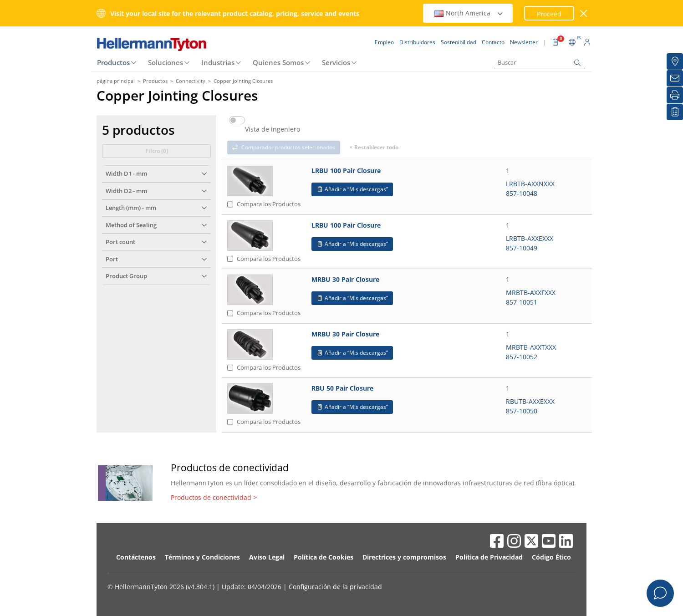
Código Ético (551, 557)
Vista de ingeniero (272, 129)
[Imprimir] (675, 95)
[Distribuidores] (675, 61)
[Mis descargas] (675, 112)
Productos (113, 62)
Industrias (217, 62)
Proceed (549, 14)
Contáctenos (136, 557)
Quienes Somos (278, 62)
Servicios (336, 62)
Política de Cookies (323, 557)
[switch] (237, 120)
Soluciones (165, 62)
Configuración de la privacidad (335, 586)
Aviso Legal (267, 557)
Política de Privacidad (489, 557)
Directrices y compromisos (404, 557)
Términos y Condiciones (202, 557)
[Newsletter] (675, 78)
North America (469, 13)
